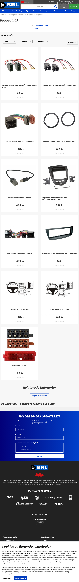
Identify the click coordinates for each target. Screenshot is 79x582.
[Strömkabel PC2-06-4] (19, 368)
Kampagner (44, 11)
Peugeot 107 (40, 15)
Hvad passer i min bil (16, 15)
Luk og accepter (20, 578)
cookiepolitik (65, 553)
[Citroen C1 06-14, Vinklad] (19, 312)
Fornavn (18, 434)
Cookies (44, 540)
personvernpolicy (7, 570)
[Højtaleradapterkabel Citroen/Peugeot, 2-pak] (59, 88)
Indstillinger (7, 578)
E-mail (17, 426)
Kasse (73, 6)
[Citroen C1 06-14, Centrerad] (59, 312)
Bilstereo (5, 11)
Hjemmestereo (31, 11)
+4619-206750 (39, 522)
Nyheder (55, 11)
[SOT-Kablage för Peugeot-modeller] (19, 256)
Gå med (39, 456)
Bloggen (74, 11)
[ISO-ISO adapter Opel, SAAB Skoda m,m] (19, 144)
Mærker (65, 11)
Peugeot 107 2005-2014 (41, 27)
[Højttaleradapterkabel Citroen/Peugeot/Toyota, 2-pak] (19, 88)
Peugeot (30, 15)
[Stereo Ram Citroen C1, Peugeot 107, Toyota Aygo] (59, 256)
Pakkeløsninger (17, 11)
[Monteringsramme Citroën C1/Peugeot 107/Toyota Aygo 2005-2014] (59, 200)
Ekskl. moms (74, 3)
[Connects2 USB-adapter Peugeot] (19, 200)
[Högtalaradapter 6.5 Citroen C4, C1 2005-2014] (59, 144)
